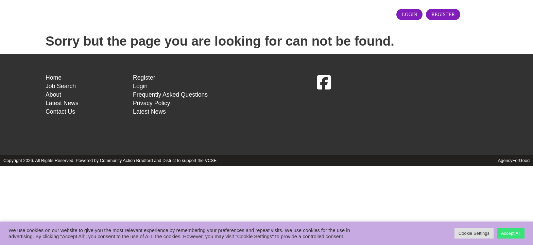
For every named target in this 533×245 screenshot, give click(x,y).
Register (467, 31)
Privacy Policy (151, 136)
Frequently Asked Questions (170, 128)
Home (193, 31)
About (270, 31)
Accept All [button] (510, 233)
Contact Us (361, 31)
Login (433, 31)
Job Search (231, 31)
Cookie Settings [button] (474, 233)
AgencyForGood (514, 193)
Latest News (312, 31)
